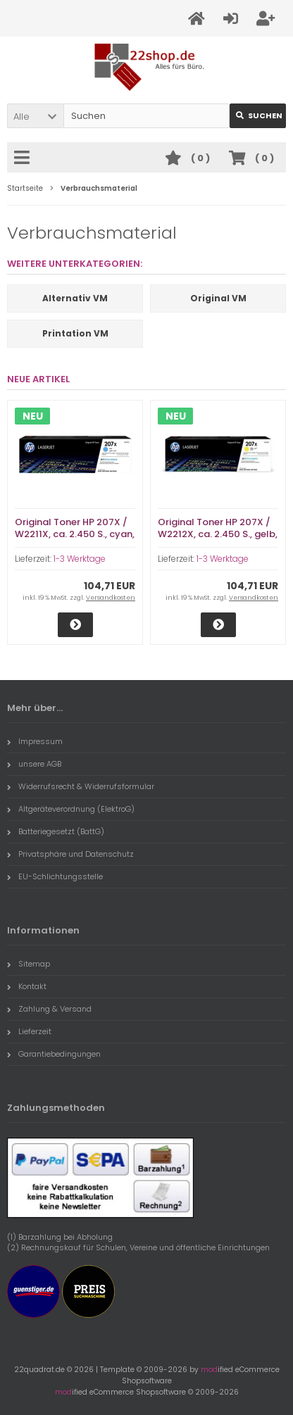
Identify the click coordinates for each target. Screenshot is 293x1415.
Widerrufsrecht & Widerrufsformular (80, 786)
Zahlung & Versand (49, 1008)
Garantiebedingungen (54, 1053)
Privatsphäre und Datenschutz (70, 854)
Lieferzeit (29, 1031)
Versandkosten (110, 597)
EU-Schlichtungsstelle (55, 876)
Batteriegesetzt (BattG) (55, 831)
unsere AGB (34, 763)
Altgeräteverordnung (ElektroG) (71, 809)
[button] (35, 115)
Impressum (35, 741)
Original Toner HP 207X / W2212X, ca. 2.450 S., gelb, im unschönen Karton (218, 534)
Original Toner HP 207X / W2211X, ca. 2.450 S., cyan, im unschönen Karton (75, 534)
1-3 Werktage (80, 559)
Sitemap (28, 963)
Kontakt (26, 986)
